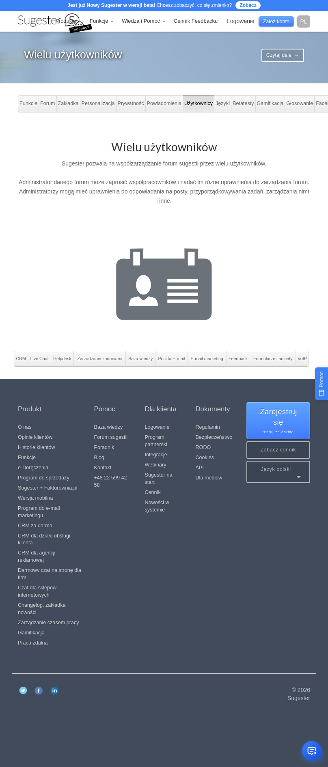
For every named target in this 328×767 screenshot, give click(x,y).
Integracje (156, 455)
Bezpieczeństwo (214, 437)
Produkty (68, 21)
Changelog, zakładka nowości (42, 608)
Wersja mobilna (35, 498)
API (200, 468)
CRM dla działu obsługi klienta (44, 539)
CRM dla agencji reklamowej (36, 556)
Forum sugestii (111, 437)
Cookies (205, 457)
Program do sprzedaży (43, 478)
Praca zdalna (33, 643)
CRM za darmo (35, 526)
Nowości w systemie (157, 506)
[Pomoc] (321, 383)
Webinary (155, 465)
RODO (203, 447)
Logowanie (157, 427)
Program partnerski (156, 440)
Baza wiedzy (108, 427)
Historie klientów (36, 447)
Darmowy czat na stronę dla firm (49, 573)
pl (303, 21)
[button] (278, 472)
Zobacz (248, 5)
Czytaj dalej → (282, 55)
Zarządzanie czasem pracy (48, 622)
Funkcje (102, 21)
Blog (99, 457)
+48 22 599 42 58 (110, 481)
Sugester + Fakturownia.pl (48, 488)
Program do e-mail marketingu (39, 511)
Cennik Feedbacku (196, 21)
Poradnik (104, 447)
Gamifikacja (31, 633)
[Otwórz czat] (312, 751)
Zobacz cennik (278, 450)
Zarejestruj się (278, 421)
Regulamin (208, 427)
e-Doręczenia (33, 468)
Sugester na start (159, 478)
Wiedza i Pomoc (144, 21)
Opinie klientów (35, 437)
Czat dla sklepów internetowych (37, 591)
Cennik (153, 492)
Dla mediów (209, 478)
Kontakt (103, 468)
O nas (25, 427)
